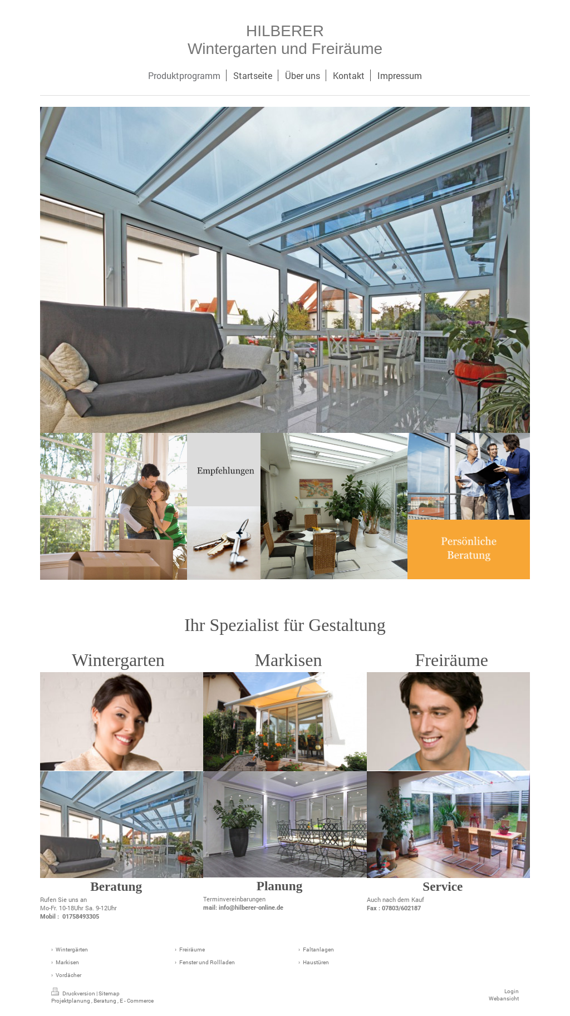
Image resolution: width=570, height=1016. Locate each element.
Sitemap (109, 993)
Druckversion (73, 993)
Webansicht (504, 998)
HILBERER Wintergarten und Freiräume (285, 39)
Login (511, 991)
